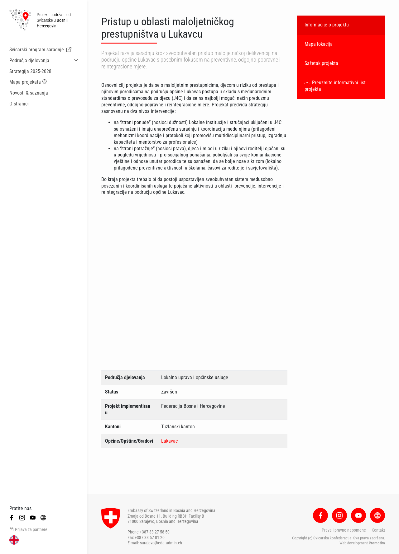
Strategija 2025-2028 (30, 71)
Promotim (377, 543)
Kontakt (378, 530)
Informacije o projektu (327, 25)
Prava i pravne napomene (344, 530)
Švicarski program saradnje (40, 50)
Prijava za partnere (28, 529)
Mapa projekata (28, 82)
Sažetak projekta (321, 63)
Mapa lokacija (319, 44)
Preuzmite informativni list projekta (335, 86)
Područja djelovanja (29, 60)
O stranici (19, 104)
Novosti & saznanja (28, 93)
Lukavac (169, 441)
